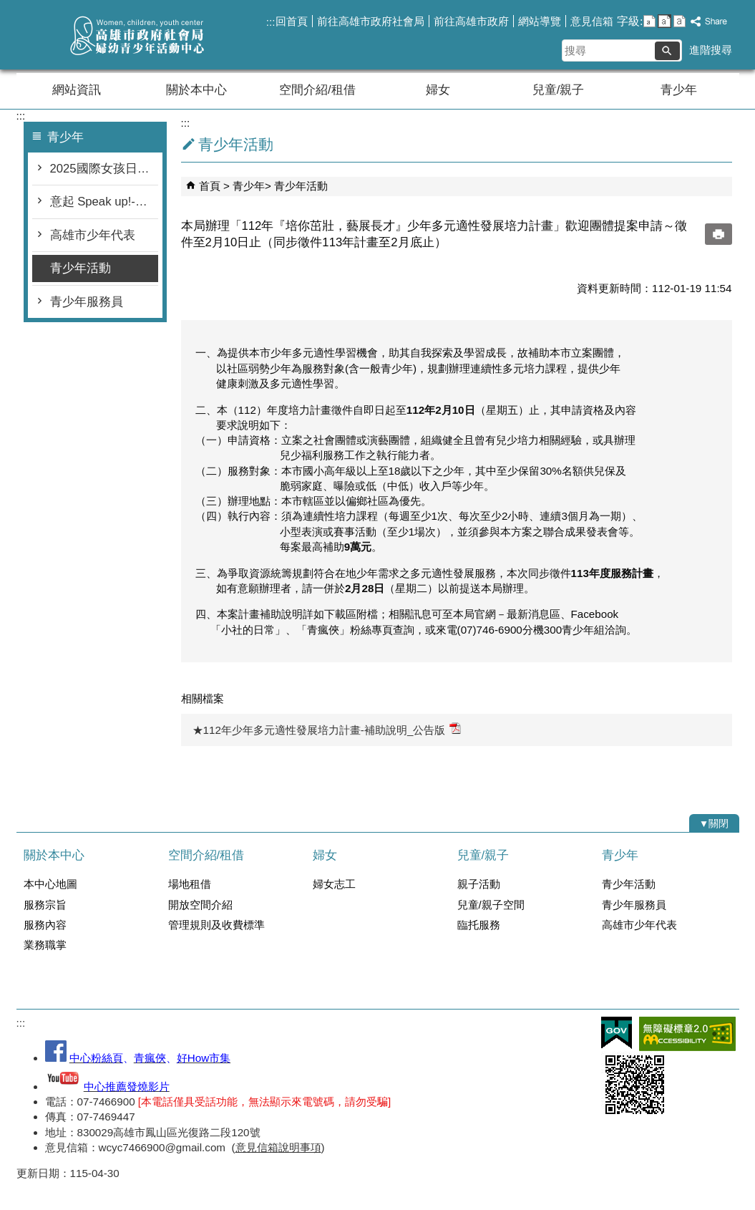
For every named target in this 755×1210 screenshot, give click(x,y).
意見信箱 (591, 21)
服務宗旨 (45, 905)
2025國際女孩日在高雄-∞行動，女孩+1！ (104, 168)
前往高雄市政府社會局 (370, 21)
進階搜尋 (710, 50)
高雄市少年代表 (92, 235)
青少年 (679, 90)
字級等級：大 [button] (679, 21)
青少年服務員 (86, 302)
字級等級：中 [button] (664, 21)
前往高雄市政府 (471, 21)
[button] (667, 51)
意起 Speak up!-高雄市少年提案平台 (104, 201)
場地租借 (189, 884)
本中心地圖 (50, 884)
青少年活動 (80, 268)
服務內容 (45, 925)
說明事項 (299, 1147)
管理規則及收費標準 (216, 925)
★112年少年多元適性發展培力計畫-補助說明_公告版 (327, 729)
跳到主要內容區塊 (7, 7)
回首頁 (292, 21)
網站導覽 (539, 21)
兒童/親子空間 (491, 905)
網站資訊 (76, 90)
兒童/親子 (558, 90)
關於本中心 (196, 90)
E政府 (616, 1033)
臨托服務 (478, 925)
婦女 (438, 90)
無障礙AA (687, 1034)
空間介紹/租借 (317, 90)
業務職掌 (45, 945)
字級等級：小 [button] (649, 21)
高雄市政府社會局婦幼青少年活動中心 (137, 35)
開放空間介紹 (200, 905)
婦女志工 (334, 884)
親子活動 (478, 884)
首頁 (209, 186)
